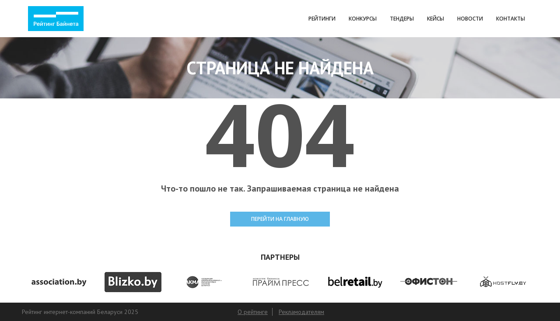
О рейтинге (253, 312)
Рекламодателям (301, 312)
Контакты (510, 18)
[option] (59, 282)
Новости (470, 18)
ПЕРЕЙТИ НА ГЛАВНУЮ (280, 219)
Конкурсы (363, 18)
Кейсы (435, 18)
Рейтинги (322, 18)
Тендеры (402, 18)
